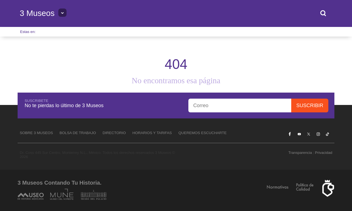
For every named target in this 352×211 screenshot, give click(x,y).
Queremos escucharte (202, 133)
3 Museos (37, 13)
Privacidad (323, 153)
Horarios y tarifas (152, 133)
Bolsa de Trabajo (77, 133)
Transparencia (300, 153)
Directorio (114, 133)
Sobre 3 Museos (36, 133)
